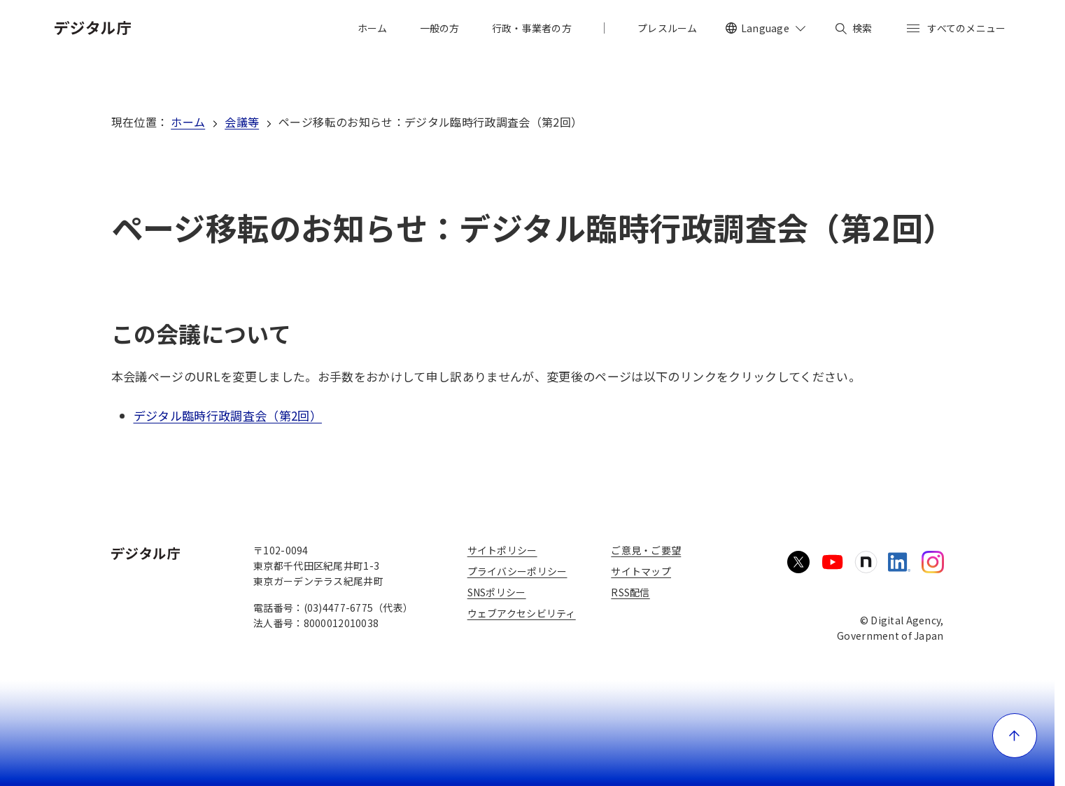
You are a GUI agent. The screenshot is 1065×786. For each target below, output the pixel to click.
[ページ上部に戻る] (1014, 735)
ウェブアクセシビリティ (521, 613)
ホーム (188, 121)
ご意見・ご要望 (646, 550)
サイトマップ (641, 571)
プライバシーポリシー (517, 571)
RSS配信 (630, 592)
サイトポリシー (502, 550)
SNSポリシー (496, 592)
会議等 (242, 121)
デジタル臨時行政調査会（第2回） (228, 415)
